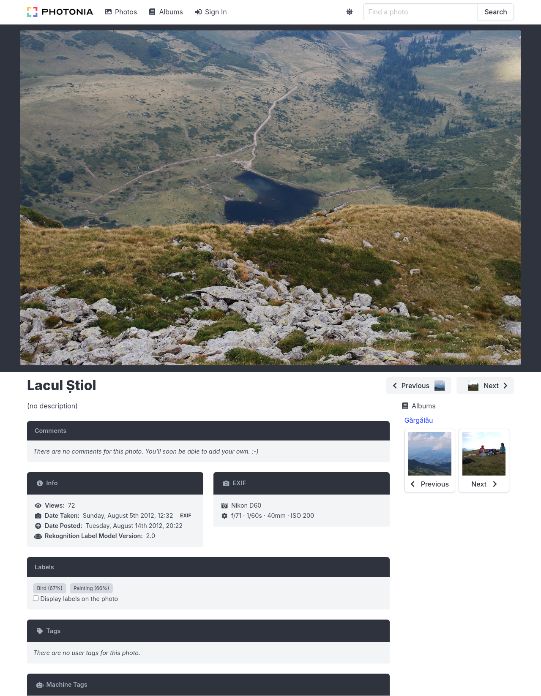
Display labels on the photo (75, 598)
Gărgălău (418, 420)
